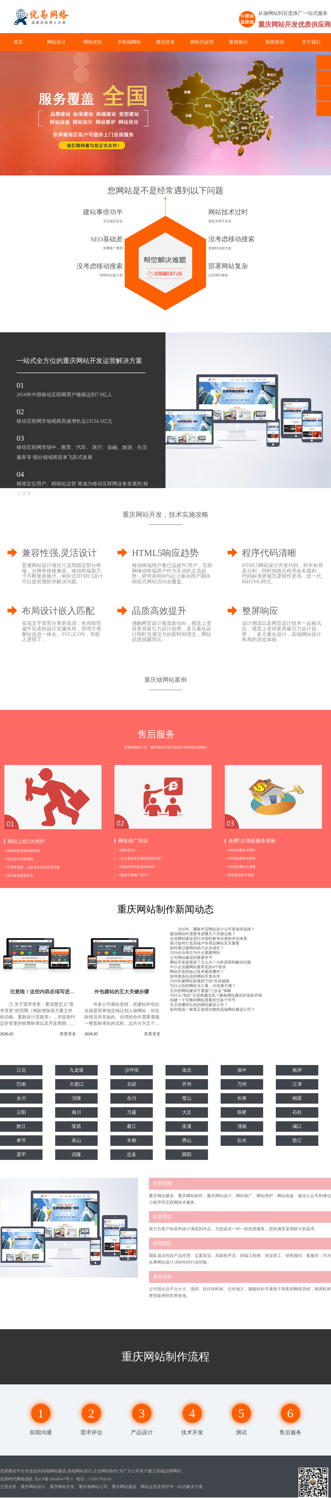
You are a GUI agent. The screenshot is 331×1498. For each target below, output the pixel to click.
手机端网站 (129, 42)
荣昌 (76, 1127)
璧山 (187, 1098)
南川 (76, 1113)
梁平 (21, 1155)
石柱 (297, 1113)
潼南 (242, 1127)
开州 (187, 1084)
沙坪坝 (131, 1070)
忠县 (132, 1155)
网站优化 (92, 42)
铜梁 (297, 1098)
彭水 (242, 1141)
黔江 (21, 1127)
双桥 (242, 1113)
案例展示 (238, 42)
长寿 (242, 1098)
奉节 (21, 1141)
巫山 (76, 1141)
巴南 (21, 1084)
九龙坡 (76, 1070)
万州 (242, 1084)
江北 (21, 1070)
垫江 (297, 1141)
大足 (187, 1113)
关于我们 (311, 42)
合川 (132, 1098)
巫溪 (187, 1127)
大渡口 (76, 1084)
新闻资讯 (274, 42)
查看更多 (68, 1034)
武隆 (76, 1155)
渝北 (187, 1070)
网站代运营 (202, 42)
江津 (297, 1084)
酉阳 (187, 1155)
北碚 (132, 1084)
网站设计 (56, 42)
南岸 (297, 1070)
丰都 (132, 1141)
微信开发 (165, 42)
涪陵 (76, 1098)
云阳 (21, 1113)
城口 (297, 1127)
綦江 (132, 1127)
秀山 (187, 1141)
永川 (21, 1098)
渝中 (242, 1070)
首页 (18, 42)
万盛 (132, 1113)
